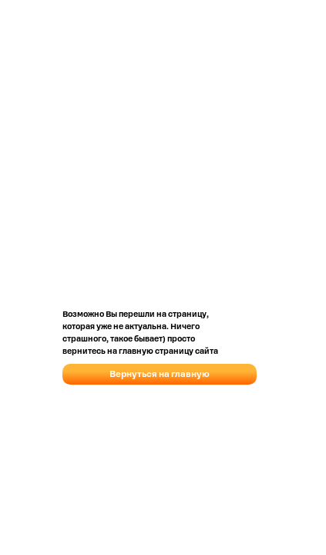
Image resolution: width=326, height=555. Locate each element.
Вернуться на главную (159, 373)
